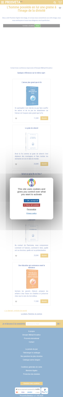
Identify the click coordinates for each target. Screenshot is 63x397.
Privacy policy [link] (31, 213)
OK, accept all (31, 201)
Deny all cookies (31, 205)
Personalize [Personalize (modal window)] (31, 209)
